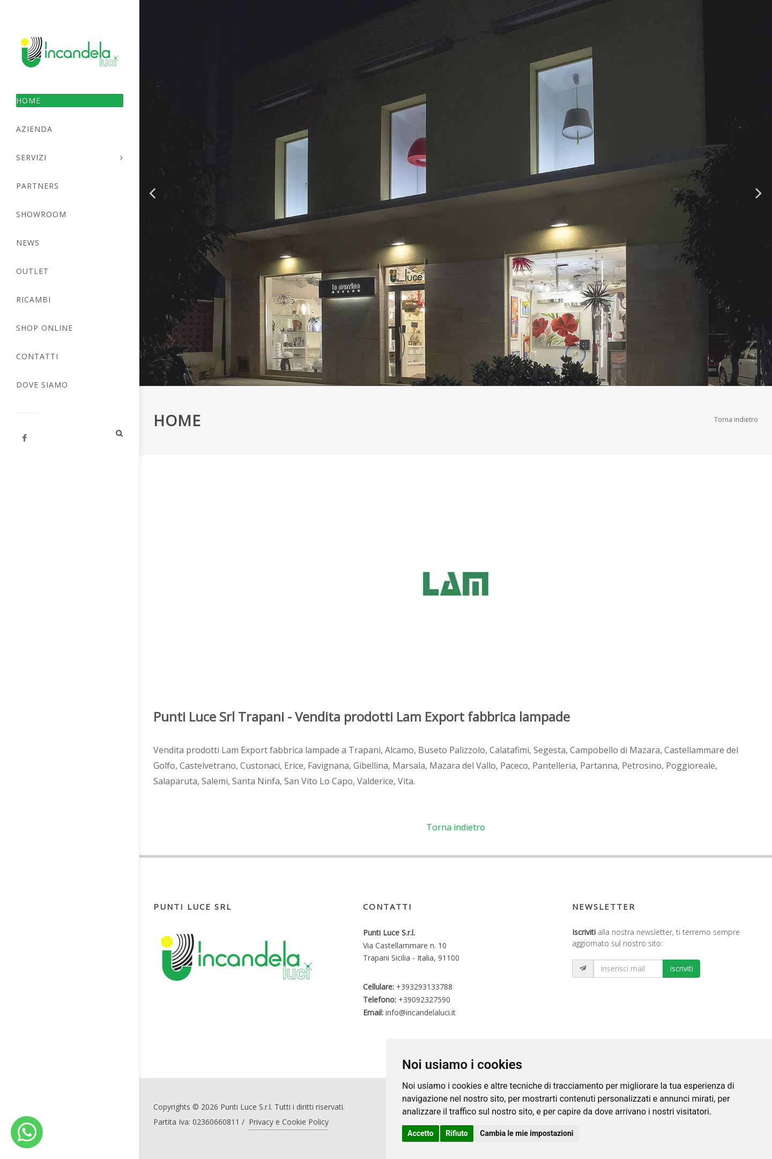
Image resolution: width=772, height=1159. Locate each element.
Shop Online (44, 328)
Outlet (32, 271)
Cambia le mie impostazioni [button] (526, 1133)
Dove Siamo (42, 385)
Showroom (41, 214)
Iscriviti (681, 968)
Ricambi (33, 299)
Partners (37, 186)
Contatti (37, 356)
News (28, 242)
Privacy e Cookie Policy (289, 1122)
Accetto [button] (420, 1133)
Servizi (31, 157)
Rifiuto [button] (457, 1133)
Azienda (34, 129)
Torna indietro (736, 419)
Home (28, 100)
